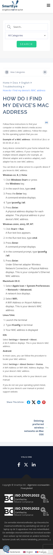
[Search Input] (28, 26)
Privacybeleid (27, 488)
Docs (15, 82)
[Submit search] (26, 44)
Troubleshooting (12, 86)
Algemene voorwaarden (38, 485)
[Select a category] (26, 35)
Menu (48, 5)
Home (6, 82)
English (25, 82)
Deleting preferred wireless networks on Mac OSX (35, 427)
